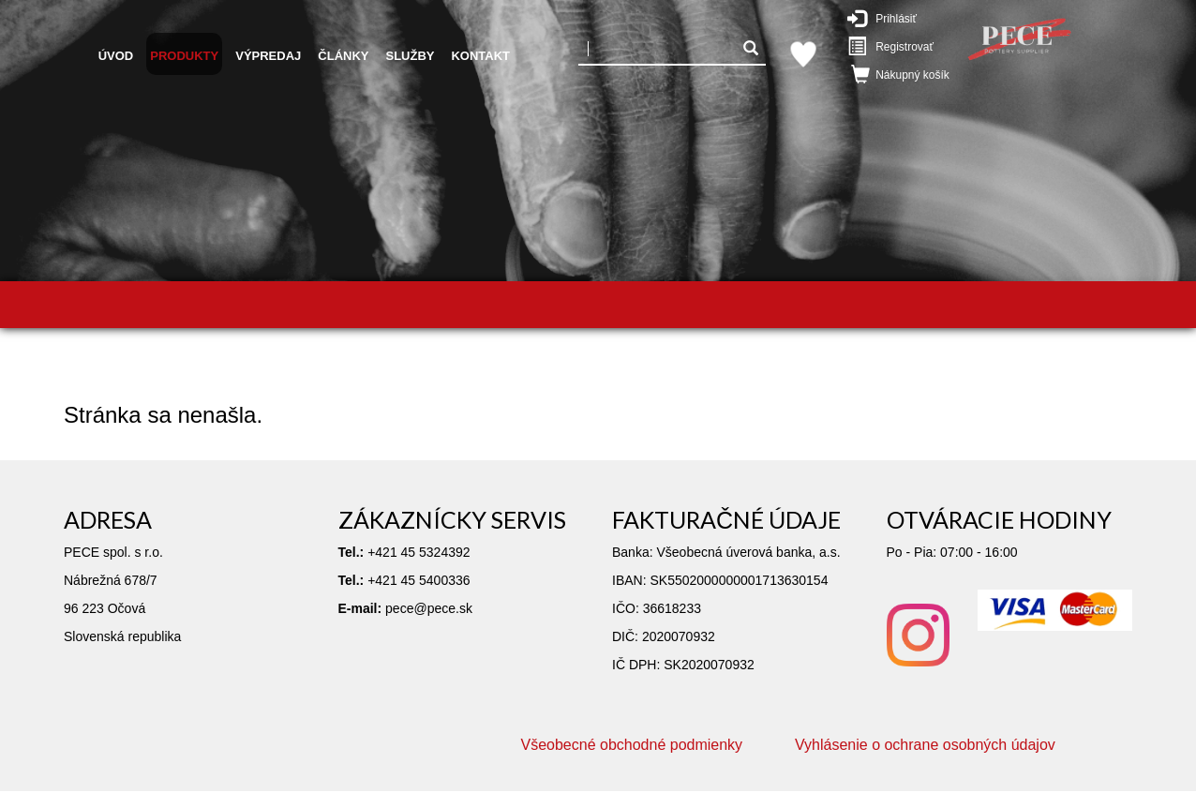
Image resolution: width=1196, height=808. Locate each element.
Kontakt (480, 56)
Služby (409, 56)
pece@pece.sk (428, 608)
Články (343, 56)
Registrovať (894, 46)
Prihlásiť (891, 17)
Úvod (116, 56)
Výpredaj (268, 56)
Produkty (184, 56)
